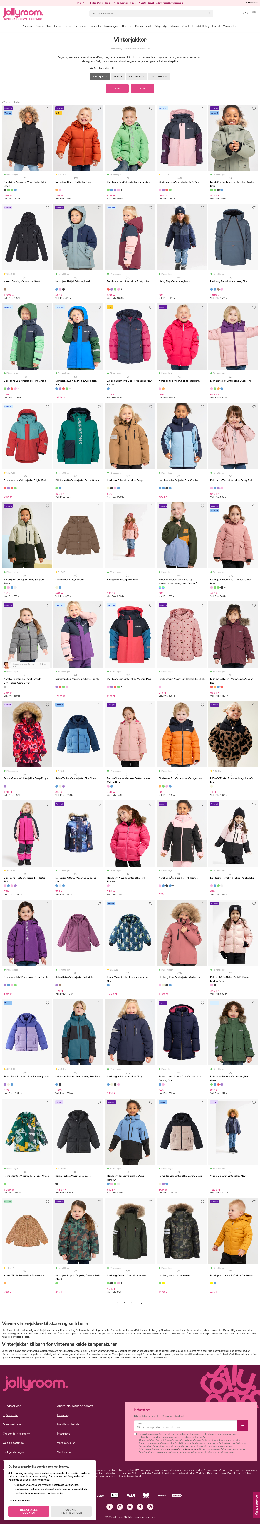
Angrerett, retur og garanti (75, 1406)
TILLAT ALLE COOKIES (29, 1511)
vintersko (250, 1333)
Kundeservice (252, 2)
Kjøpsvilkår (10, 1415)
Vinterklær (129, 48)
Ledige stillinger (13, 1452)
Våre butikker (66, 1443)
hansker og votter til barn (16, 1336)
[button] (245, 14)
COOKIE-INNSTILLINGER (71, 1511)
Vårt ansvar (65, 1452)
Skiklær (118, 76)
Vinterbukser (136, 76)
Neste (141, 1303)
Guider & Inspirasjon (17, 1434)
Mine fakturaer (13, 1424)
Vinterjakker (143, 48)
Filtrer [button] (117, 88)
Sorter (143, 88)
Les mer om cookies (19, 1500)
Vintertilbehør (159, 76)
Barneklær (115, 48)
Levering (63, 1415)
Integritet (63, 1434)
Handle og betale (68, 1424)
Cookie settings (13, 1443)
